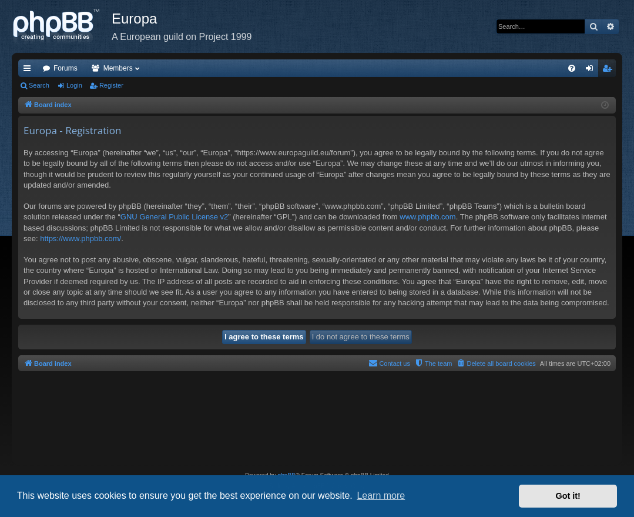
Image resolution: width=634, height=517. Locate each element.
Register (111, 85)
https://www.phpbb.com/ (80, 238)
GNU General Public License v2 (174, 216)
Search (39, 85)
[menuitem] (572, 68)
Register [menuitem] (609, 70)
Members (118, 68)
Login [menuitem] (592, 70)
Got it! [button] (568, 496)
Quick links (29, 70)
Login (74, 85)
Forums (65, 68)
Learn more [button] (381, 496)
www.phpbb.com (427, 216)
